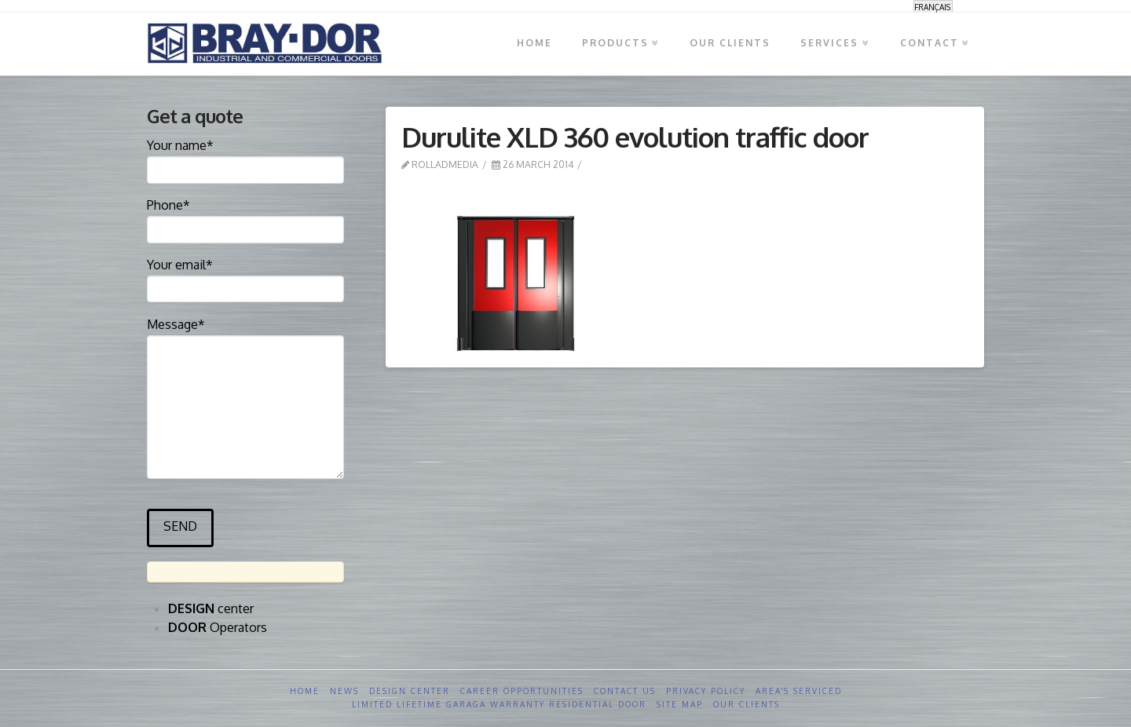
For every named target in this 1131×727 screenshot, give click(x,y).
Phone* (245, 218)
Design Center (409, 691)
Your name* (245, 158)
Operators (217, 627)
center (211, 608)
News (344, 691)
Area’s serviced (799, 691)
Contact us (625, 691)
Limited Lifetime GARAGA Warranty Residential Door (499, 704)
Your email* (245, 278)
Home (305, 691)
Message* (245, 334)
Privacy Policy (705, 691)
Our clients (746, 704)
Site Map (680, 704)
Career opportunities (522, 691)
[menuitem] (933, 7)
